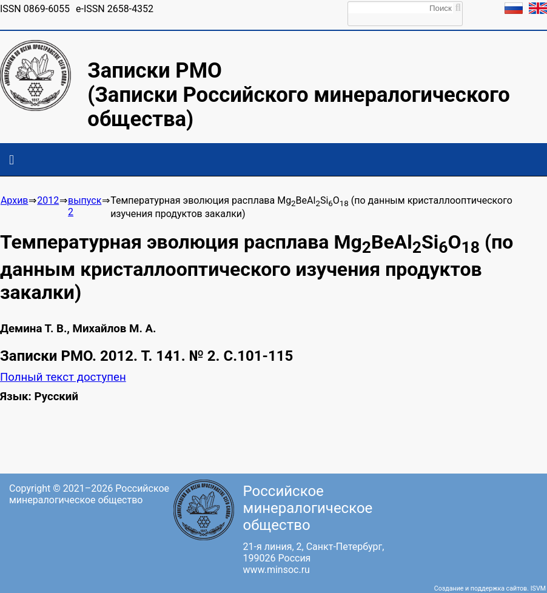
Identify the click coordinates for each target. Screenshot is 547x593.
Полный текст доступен (63, 377)
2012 (48, 200)
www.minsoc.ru (276, 569)
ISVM (538, 588)
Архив (15, 200)
